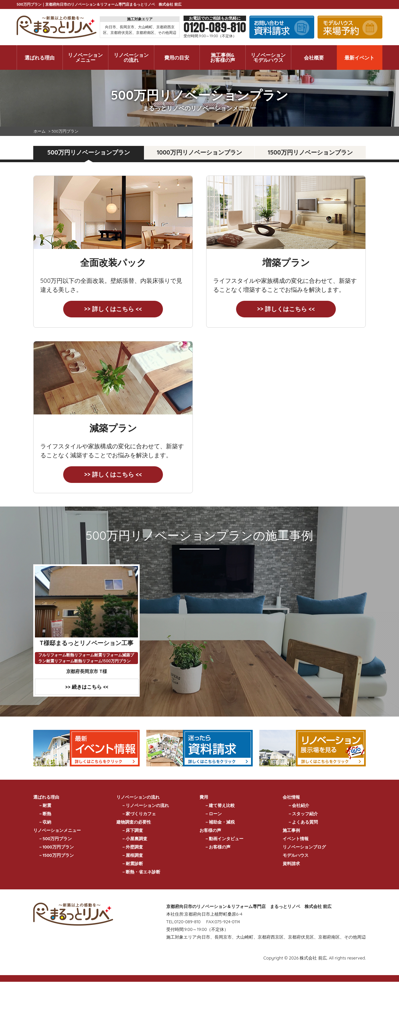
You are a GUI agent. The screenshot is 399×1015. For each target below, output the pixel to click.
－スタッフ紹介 (303, 813)
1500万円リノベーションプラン (310, 152)
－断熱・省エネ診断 (140, 871)
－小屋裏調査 (134, 838)
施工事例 (291, 830)
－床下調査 (132, 830)
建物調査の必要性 (133, 822)
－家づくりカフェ (138, 813)
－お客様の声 (217, 846)
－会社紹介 (298, 805)
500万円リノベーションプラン (88, 152)
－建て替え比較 (219, 805)
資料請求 (291, 863)
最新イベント (359, 58)
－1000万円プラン (56, 846)
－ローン (213, 813)
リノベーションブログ (304, 846)
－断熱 (44, 813)
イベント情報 (296, 838)
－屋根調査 (132, 855)
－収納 (44, 822)
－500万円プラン (55, 838)
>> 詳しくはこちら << (113, 309)
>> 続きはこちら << (86, 687)
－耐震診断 (132, 863)
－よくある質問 (303, 822)
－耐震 (44, 805)
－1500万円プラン (56, 855)
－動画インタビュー (223, 838)
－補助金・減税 (219, 822)
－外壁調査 (132, 846)
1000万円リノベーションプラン (199, 152)
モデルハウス (296, 855)
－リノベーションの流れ (145, 805)
